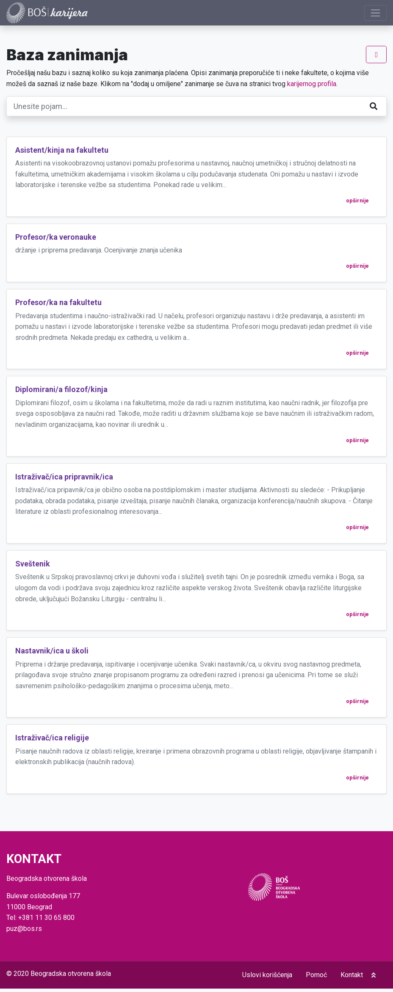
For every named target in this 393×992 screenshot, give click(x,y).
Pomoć (316, 978)
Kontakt (351, 978)
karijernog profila (311, 87)
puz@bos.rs (24, 932)
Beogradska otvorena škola (70, 977)
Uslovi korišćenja (267, 978)
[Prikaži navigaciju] (375, 14)
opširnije (357, 203)
